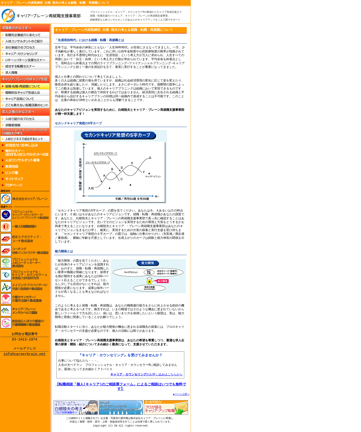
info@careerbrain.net (25, 356)
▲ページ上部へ (181, 397)
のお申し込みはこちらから (146, 376)
